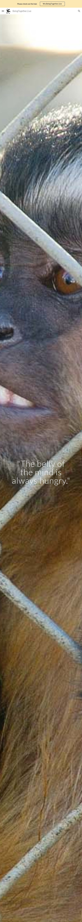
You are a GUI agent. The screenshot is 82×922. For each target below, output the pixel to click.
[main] (40, 472)
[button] (3, 11)
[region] (41, 4)
